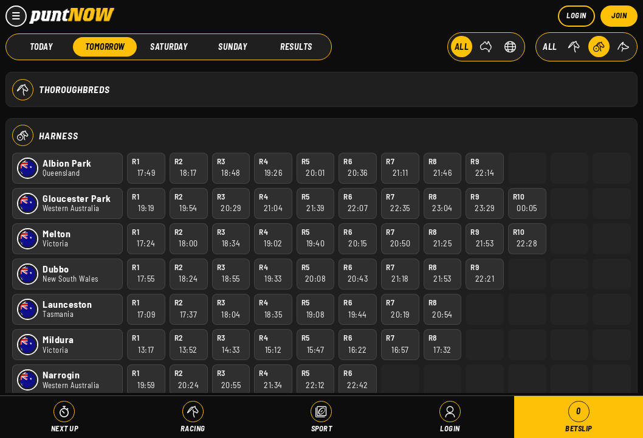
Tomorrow (105, 46)
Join (619, 15)
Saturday (168, 46)
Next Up (64, 428)
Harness (58, 135)
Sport (321, 428)
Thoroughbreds (74, 89)
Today (41, 46)
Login (576, 15)
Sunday (232, 46)
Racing (193, 428)
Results (296, 46)
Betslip (578, 417)
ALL (462, 46)
